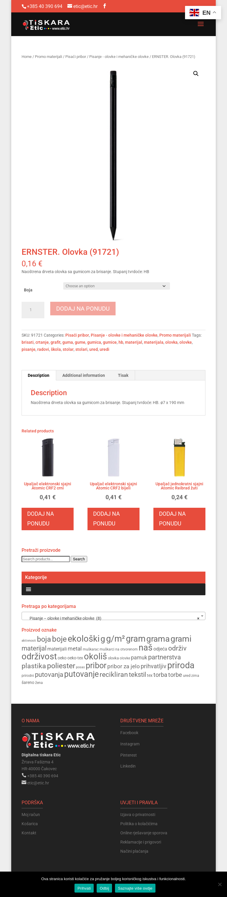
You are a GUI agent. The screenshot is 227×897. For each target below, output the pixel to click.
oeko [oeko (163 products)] (62, 658)
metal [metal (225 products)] (75, 648)
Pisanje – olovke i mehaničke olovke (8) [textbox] (111, 618)
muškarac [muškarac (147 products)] (91, 649)
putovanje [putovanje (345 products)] (81, 674)
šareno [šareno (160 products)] (28, 682)
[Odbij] (220, 884)
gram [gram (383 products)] (135, 639)
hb (121, 342)
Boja (28, 290)
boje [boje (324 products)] (59, 639)
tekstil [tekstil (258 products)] (137, 674)
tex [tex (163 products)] (150, 675)
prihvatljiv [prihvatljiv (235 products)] (153, 666)
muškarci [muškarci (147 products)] (107, 649)
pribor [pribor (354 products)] (96, 665)
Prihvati (84, 888)
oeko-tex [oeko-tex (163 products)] (75, 658)
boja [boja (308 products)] (44, 639)
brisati (28, 342)
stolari (81, 349)
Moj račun (31, 814)
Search (79, 559)
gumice (110, 342)
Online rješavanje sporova (143, 833)
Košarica (30, 823)
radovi (43, 349)
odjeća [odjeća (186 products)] (160, 649)
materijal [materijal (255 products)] (34, 648)
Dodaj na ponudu (83, 308)
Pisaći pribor (75, 56)
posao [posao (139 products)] (80, 667)
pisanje (28, 349)
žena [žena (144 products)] (39, 683)
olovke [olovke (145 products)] (125, 658)
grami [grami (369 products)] (181, 639)
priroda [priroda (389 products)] (180, 665)
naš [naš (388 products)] (146, 648)
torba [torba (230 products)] (160, 674)
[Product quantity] (33, 310)
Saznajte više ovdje (135, 888)
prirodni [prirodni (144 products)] (28, 676)
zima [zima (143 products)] (195, 676)
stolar (68, 349)
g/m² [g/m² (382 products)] (115, 639)
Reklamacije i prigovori (140, 842)
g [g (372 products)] (102, 639)
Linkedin (128, 766)
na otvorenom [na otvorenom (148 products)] (126, 649)
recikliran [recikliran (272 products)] (114, 675)
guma (67, 342)
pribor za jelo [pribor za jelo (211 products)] (123, 666)
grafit (56, 342)
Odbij (104, 888)
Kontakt (29, 833)
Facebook (129, 732)
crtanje (42, 342)
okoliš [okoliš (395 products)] (95, 656)
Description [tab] (38, 375)
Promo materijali (48, 56)
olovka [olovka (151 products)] (113, 658)
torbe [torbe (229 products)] (175, 674)
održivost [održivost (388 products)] (39, 656)
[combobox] (113, 616)
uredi (104, 349)
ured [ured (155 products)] (186, 675)
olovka (171, 342)
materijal (133, 342)
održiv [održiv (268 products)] (177, 648)
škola (56, 349)
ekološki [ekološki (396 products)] (84, 639)
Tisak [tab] (123, 375)
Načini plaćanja (134, 851)
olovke (185, 342)
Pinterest (128, 755)
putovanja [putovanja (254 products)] (49, 674)
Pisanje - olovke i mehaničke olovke (119, 56)
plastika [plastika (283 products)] (34, 666)
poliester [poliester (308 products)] (61, 665)
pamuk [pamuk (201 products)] (139, 657)
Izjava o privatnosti (137, 814)
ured (93, 349)
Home (27, 56)
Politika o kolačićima (139, 823)
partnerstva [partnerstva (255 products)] (164, 657)
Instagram (130, 744)
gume (80, 342)
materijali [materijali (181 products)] (57, 649)
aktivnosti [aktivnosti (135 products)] (29, 641)
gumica (94, 342)
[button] (196, 73)
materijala (153, 342)
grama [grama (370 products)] (158, 639)
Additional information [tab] (83, 375)
